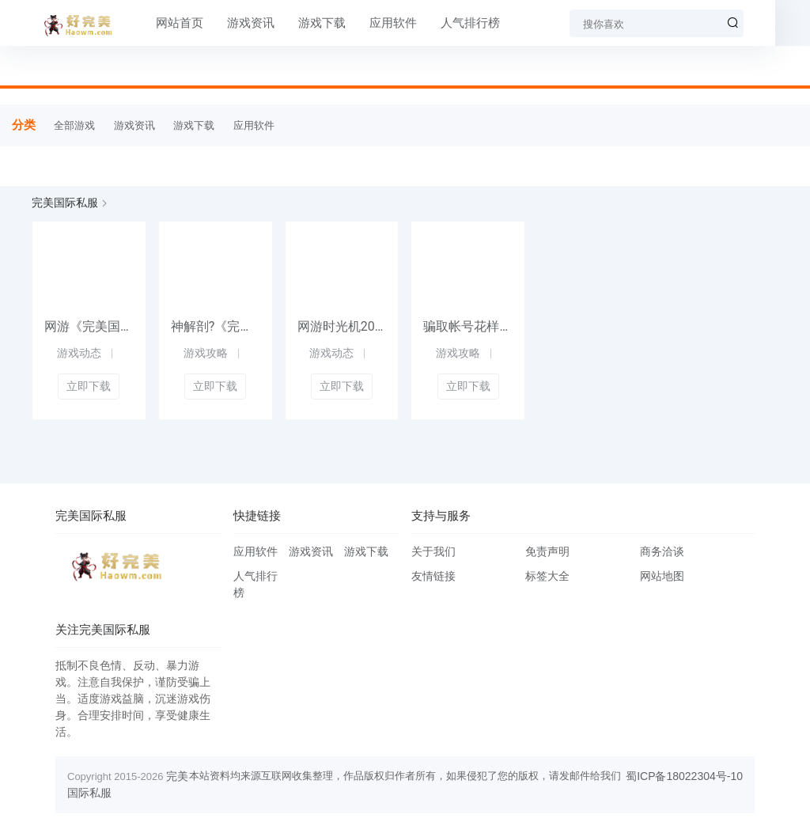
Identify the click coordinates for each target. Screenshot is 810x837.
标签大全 (547, 576)
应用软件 (374, 23)
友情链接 (433, 576)
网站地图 (662, 576)
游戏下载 (303, 23)
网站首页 (160, 23)
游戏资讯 (231, 23)
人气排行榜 (451, 23)
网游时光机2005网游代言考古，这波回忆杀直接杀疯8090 (342, 326)
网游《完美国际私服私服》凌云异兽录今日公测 (89, 326)
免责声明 (547, 551)
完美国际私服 (65, 202)
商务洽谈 (662, 551)
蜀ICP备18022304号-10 (684, 776)
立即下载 (88, 386)
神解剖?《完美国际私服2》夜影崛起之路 (215, 326)
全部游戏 (74, 125)
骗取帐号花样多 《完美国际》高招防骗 (468, 326)
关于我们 (433, 551)
